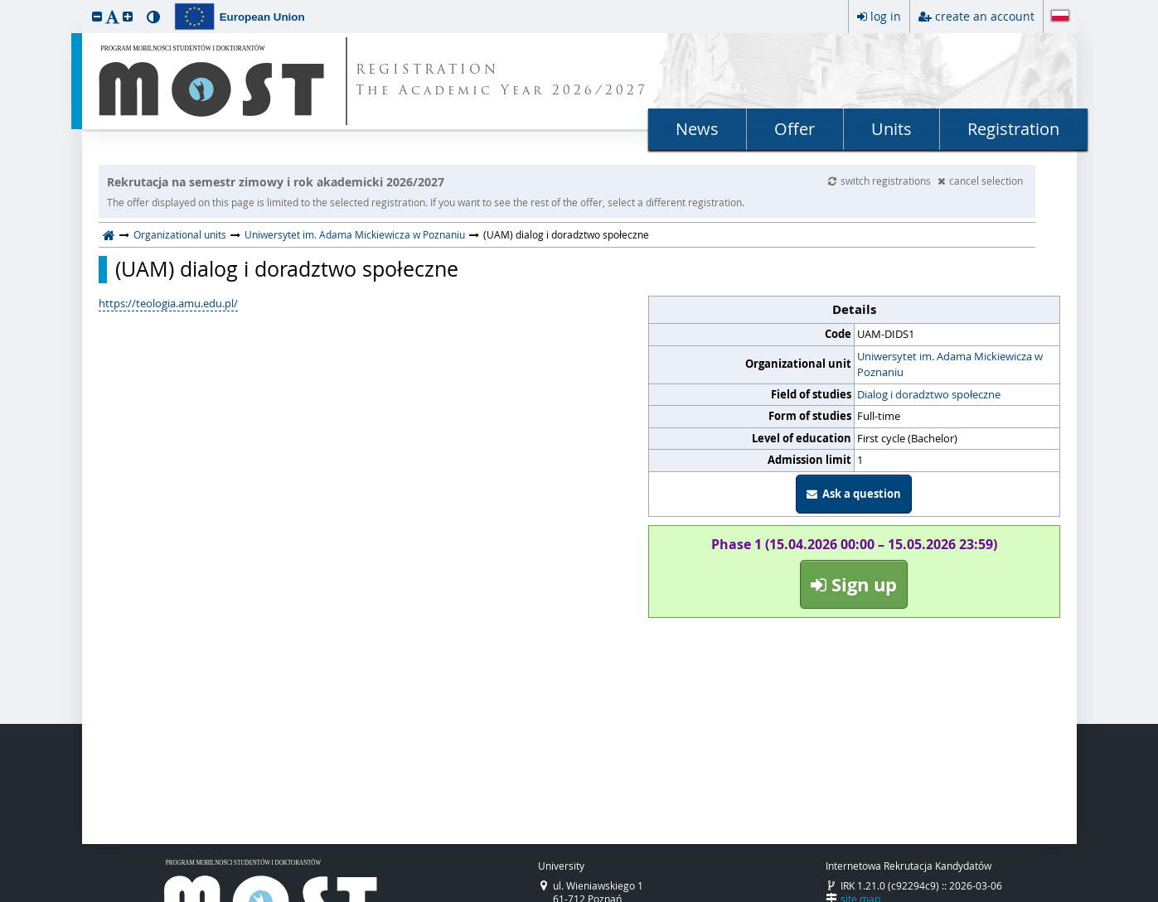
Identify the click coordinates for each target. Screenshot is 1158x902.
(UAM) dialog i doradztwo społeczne (286, 269)
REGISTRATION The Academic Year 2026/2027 (502, 81)
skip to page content (4, 4)
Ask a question (854, 493)
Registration (1013, 129)
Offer (794, 129)
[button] (97, 16)
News (697, 129)
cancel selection (980, 180)
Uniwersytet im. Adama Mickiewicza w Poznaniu (355, 234)
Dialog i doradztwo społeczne (929, 394)
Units (891, 129)
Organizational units (179, 234)
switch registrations (880, 180)
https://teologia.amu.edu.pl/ (168, 303)
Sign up (854, 584)
